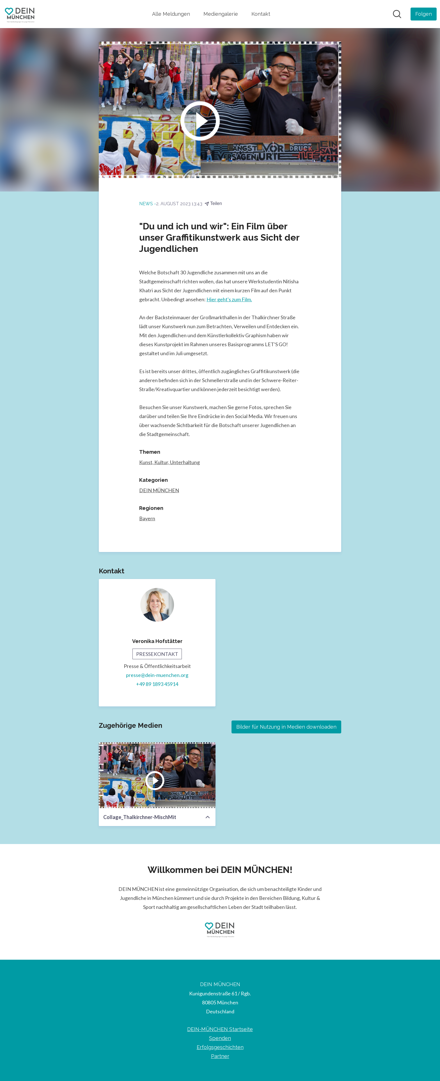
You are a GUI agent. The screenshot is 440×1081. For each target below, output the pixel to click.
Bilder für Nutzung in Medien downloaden (286, 727)
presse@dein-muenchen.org (157, 675)
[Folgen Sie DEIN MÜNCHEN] (424, 14)
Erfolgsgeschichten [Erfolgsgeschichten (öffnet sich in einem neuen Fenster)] (220, 1047)
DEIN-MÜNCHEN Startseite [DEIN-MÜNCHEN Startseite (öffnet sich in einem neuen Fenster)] (220, 1029)
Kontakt (260, 14)
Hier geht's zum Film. (229, 299)
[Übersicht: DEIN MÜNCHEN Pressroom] (20, 14)
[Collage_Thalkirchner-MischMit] (157, 775)
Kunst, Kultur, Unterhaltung (169, 462)
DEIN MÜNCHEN (159, 490)
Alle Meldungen (171, 14)
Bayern (147, 518)
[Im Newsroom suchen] (397, 14)
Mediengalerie (220, 14)
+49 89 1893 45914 (157, 684)
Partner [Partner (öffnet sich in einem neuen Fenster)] (220, 1056)
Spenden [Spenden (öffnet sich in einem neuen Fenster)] (220, 1038)
